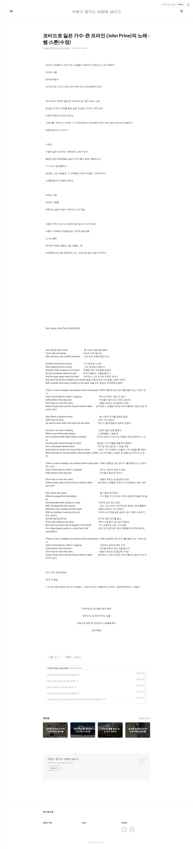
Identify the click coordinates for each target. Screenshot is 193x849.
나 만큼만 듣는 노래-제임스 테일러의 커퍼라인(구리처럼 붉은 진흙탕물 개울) (75, 699)
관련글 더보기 (144, 718)
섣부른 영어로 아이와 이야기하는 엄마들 (62, 674)
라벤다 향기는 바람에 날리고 (63, 759)
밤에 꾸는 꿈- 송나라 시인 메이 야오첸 (61, 681)
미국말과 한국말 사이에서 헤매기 (58, 668)
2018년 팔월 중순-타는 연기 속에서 (60, 687)
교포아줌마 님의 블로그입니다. (60, 762)
